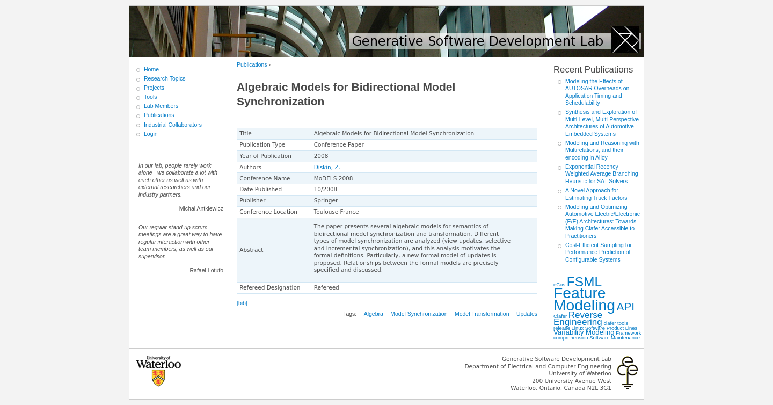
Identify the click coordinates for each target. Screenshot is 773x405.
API (626, 306)
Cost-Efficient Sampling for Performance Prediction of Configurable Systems (598, 252)
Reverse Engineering (577, 319)
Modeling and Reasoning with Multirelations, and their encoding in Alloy (602, 150)
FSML (584, 281)
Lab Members (161, 106)
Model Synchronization (418, 313)
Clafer (560, 316)
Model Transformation (482, 313)
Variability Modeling (584, 332)
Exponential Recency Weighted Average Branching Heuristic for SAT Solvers (601, 173)
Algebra (373, 313)
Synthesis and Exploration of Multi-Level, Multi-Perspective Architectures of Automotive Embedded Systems (602, 123)
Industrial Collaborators (173, 124)
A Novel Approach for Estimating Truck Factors (596, 194)
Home (151, 69)
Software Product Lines (611, 328)
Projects (154, 87)
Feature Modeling (584, 299)
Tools (150, 96)
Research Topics (164, 78)
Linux (578, 328)
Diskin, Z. (327, 167)
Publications (252, 64)
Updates (526, 313)
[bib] (242, 303)
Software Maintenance (614, 338)
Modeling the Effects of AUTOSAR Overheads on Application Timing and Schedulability (597, 92)
